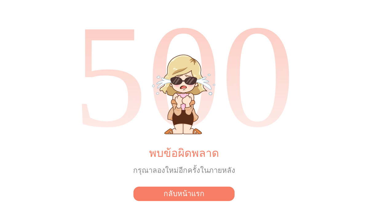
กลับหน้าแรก (184, 194)
